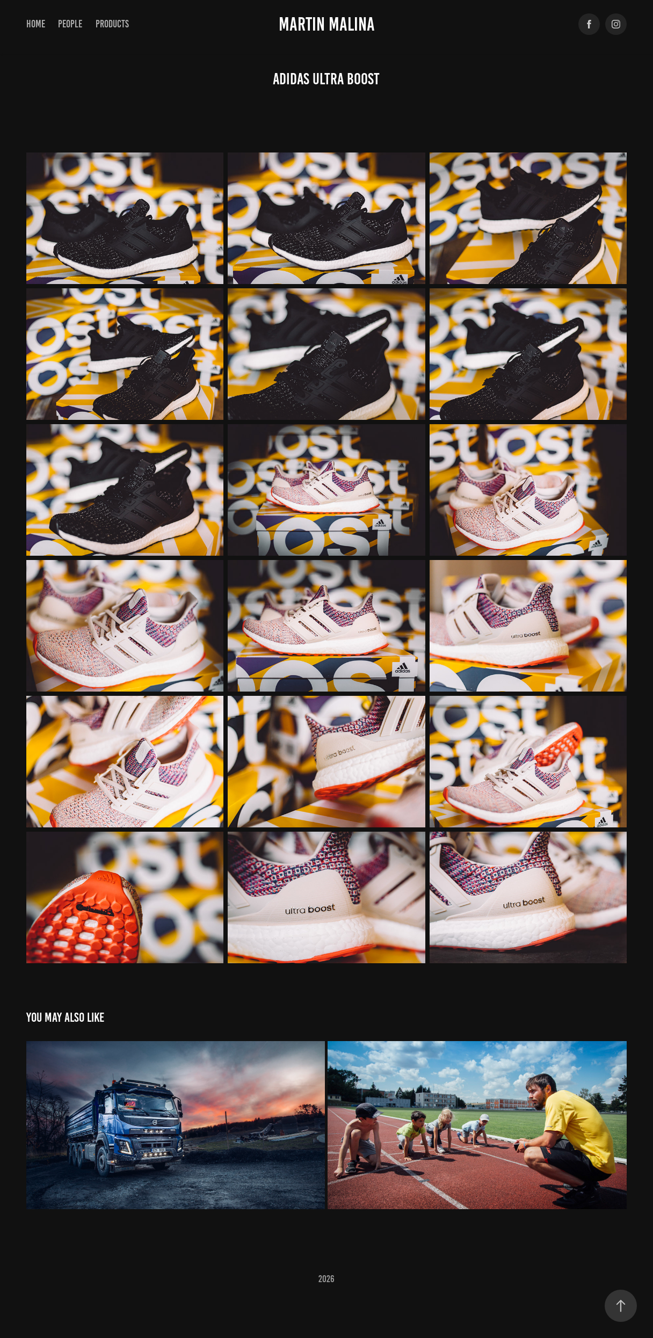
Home (35, 24)
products (112, 24)
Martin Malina (327, 24)
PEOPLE (70, 24)
